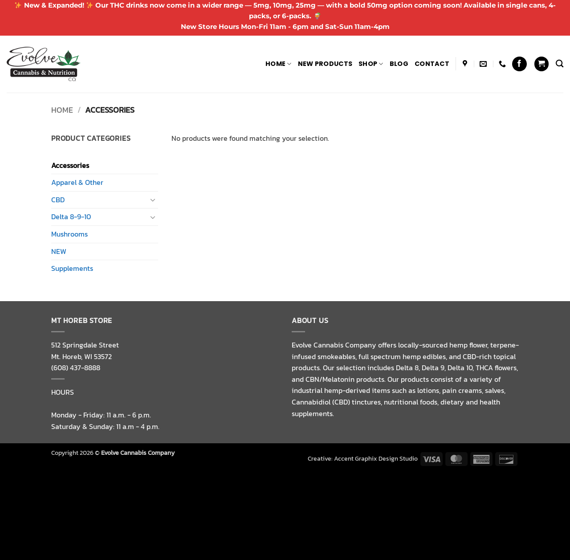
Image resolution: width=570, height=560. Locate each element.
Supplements (72, 268)
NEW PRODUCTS (325, 63)
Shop (370, 63)
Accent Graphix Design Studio (376, 458)
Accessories (70, 165)
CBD (58, 199)
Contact (432, 63)
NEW (58, 251)
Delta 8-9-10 (71, 216)
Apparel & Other (77, 182)
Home (278, 63)
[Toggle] (152, 199)
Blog (399, 63)
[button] (541, 64)
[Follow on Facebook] (519, 64)
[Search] (559, 64)
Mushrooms (69, 234)
